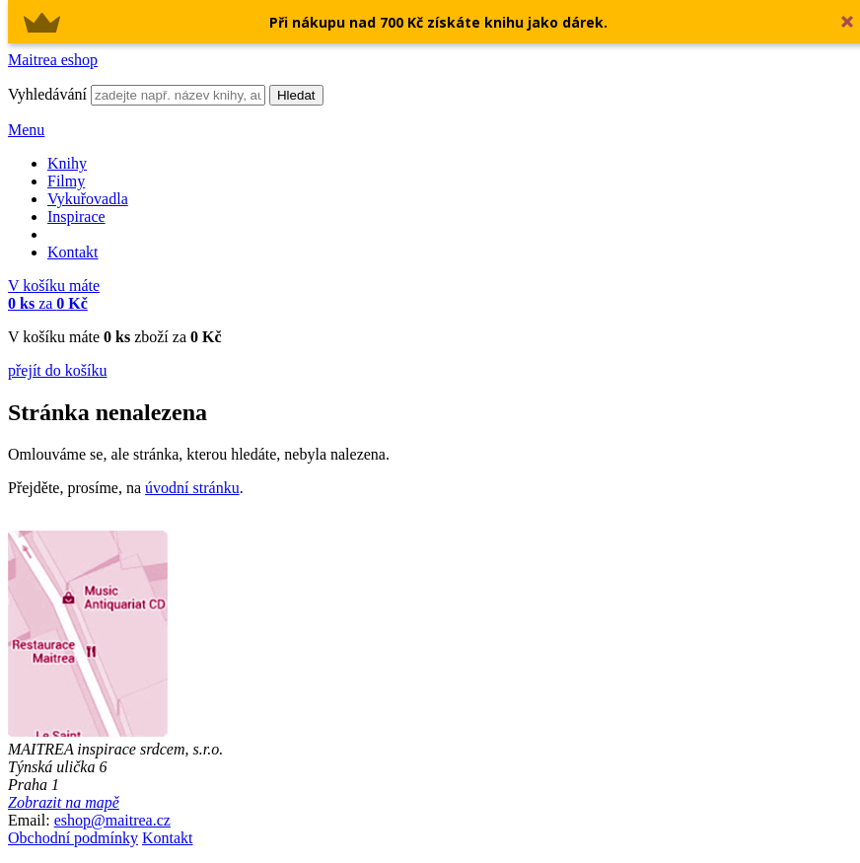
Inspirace (76, 216)
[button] (438, 22)
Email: (29, 820)
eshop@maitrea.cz (112, 820)
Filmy (66, 181)
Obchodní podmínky (73, 837)
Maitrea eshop (53, 59)
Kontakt (73, 252)
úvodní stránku (192, 487)
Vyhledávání (47, 94)
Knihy (67, 163)
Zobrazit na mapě (63, 802)
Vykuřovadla (87, 198)
